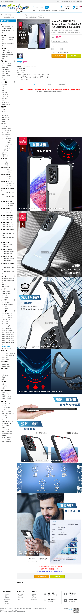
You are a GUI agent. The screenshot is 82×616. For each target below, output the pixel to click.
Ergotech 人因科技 (6, 117)
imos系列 (4, 417)
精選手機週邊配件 (6, 390)
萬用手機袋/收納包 (6, 397)
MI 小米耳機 (5, 136)
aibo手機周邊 (5, 410)
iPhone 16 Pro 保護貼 (7, 226)
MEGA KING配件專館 (7, 421)
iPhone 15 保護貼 (6, 246)
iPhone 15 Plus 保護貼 (7, 253)
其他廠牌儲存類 (6, 104)
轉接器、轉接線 (6, 75)
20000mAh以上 (6, 56)
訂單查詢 (20, 597)
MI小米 (4, 419)
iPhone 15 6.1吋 (5, 242)
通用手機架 (5, 393)
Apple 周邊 (4, 158)
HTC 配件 (3, 289)
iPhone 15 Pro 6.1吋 (6, 256)
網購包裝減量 (34, 599)
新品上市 (3, 24)
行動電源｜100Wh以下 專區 (8, 40)
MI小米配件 (4, 300)
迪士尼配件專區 (6, 439)
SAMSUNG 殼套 (38, 15)
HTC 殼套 (4, 295)
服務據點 (7, 1)
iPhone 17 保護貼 (6, 172)
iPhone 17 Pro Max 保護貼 (8, 197)
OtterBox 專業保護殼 (7, 431)
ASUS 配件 (4, 276)
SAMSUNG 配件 (23, 15)
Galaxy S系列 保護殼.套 (8, 336)
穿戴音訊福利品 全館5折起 (8, 44)
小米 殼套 (4, 306)
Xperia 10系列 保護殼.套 (8, 355)
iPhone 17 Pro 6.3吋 (6, 181)
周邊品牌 (3, 401)
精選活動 (3, 35)
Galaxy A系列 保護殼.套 (8, 338)
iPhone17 (35, 10)
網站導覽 (7, 603)
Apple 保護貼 (5, 163)
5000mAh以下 (5, 50)
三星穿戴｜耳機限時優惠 (8, 37)
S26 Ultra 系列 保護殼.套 (8, 332)
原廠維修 (34, 597)
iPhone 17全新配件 (6, 28)
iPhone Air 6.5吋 (5, 174)
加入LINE (65, 1)
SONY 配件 (4, 351)
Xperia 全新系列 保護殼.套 (8, 353)
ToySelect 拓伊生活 (6, 437)
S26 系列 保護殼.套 (6, 328)
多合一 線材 (5, 73)
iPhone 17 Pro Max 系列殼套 (8, 193)
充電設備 (4, 79)
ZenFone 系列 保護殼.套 (8, 278)
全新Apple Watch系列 (7, 26)
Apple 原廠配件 (6, 165)
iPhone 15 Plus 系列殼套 (8, 251)
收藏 (25, 62)
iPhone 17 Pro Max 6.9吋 (7, 189)
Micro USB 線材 (6, 71)
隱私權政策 (7, 601)
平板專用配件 (4, 368)
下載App (2, 1)
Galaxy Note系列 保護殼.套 (8, 343)
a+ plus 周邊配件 (6, 408)
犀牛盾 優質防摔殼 (6, 441)
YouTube (72, 1)
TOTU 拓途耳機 (6, 148)
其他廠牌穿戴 (5, 119)
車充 (3, 77)
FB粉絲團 (79, 1)
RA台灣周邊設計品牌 (7, 433)
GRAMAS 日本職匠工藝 (8, 413)
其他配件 (4, 377)
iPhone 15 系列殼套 (7, 244)
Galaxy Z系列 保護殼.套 (8, 334)
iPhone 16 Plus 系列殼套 (8, 217)
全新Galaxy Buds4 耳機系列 (8, 31)
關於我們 (7, 597)
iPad (39, 10)
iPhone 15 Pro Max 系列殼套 (8, 268)
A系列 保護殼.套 (6, 319)
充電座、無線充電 (6, 63)
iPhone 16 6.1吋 (5, 208)
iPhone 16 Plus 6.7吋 (7, 215)
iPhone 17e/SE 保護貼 (7, 205)
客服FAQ (34, 596)
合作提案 (20, 599)
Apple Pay (64, 41)
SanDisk (4, 100)
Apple (3, 109)
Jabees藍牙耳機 (6, 134)
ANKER (4, 406)
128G (3, 90)
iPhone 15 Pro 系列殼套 (8, 258)
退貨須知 (34, 594)
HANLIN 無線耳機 (6, 130)
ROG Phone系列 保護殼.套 (8, 281)
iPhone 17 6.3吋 (5, 167)
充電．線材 (4, 61)
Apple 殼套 (4, 161)
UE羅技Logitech (6, 150)
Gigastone (4, 98)
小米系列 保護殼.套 (6, 302)
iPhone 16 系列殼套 (7, 210)
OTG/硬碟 (4, 84)
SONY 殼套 (5, 357)
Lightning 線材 (5, 69)
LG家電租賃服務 (61, 10)
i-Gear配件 (4, 415)
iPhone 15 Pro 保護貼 (7, 260)
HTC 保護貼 (5, 297)
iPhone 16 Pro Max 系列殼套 (8, 234)
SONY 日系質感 (6, 142)
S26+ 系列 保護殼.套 (7, 330)
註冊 (69, 6)
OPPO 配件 (4, 311)
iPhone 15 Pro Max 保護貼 (8, 272)
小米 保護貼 (5, 308)
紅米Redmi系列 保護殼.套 (8, 304)
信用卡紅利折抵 (56, 41)
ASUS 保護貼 (5, 286)
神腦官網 (7, 594)
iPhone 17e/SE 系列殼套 (8, 203)
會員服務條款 (7, 599)
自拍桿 (3, 384)
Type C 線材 (5, 67)
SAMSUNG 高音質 (6, 140)
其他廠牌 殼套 (5, 364)
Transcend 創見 (6, 102)
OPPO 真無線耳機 (6, 138)
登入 (66, 6)
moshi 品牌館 (5, 429)
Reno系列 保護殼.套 (7, 313)
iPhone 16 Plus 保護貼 (7, 219)
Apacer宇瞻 (5, 96)
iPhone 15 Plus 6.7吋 (7, 249)
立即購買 (73, 55)
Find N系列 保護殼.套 (7, 317)
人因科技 (4, 152)
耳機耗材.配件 (5, 156)
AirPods (48, 10)
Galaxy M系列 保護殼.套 (8, 340)
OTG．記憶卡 (5, 82)
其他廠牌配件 (4, 361)
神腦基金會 (7, 596)
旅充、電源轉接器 (6, 65)
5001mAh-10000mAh (7, 52)
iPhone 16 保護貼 (6, 212)
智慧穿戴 (3, 107)
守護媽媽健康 (54, 10)
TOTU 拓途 (5, 435)
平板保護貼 (5, 375)
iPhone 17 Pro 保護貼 (7, 186)
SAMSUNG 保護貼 (6, 348)
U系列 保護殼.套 (6, 291)
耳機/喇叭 (3, 124)
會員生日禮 (20, 596)
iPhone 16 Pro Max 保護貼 (8, 238)
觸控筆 (3, 379)
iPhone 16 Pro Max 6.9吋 (7, 230)
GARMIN (4, 111)
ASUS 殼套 (5, 284)
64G (3, 88)
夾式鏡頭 (4, 386)
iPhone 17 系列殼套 (7, 170)
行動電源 (3, 48)
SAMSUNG (5, 115)
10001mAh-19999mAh (7, 54)
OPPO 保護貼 (5, 323)
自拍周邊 (3, 381)
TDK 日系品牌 (5, 146)
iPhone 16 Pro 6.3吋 (6, 222)
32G (3, 86)
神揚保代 (11, 1)
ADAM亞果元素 (6, 404)
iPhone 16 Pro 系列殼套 (8, 224)
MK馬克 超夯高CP (6, 423)
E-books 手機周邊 (6, 411)
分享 (19, 62)
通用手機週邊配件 (6, 399)
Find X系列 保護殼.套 (7, 315)
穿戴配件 (4, 121)
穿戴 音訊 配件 (8, 15)
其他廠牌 (4, 154)
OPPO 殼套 (5, 321)
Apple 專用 (4, 126)
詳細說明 (70, 609)
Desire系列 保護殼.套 (7, 293)
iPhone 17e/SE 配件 (6, 201)
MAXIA (4, 427)
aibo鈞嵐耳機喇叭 (6, 128)
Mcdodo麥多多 (5, 425)
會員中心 (68, 8)
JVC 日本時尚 (5, 132)
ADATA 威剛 (5, 94)
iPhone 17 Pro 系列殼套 (8, 184)
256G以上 (4, 92)
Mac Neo (43, 10)
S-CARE (58, 1)
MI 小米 (4, 113)
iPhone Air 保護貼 (6, 179)
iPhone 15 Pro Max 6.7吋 (7, 264)
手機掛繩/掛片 (5, 395)
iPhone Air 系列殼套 (7, 177)
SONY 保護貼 (5, 359)
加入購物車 (59, 55)
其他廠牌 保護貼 (6, 366)
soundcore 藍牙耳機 (7, 144)
